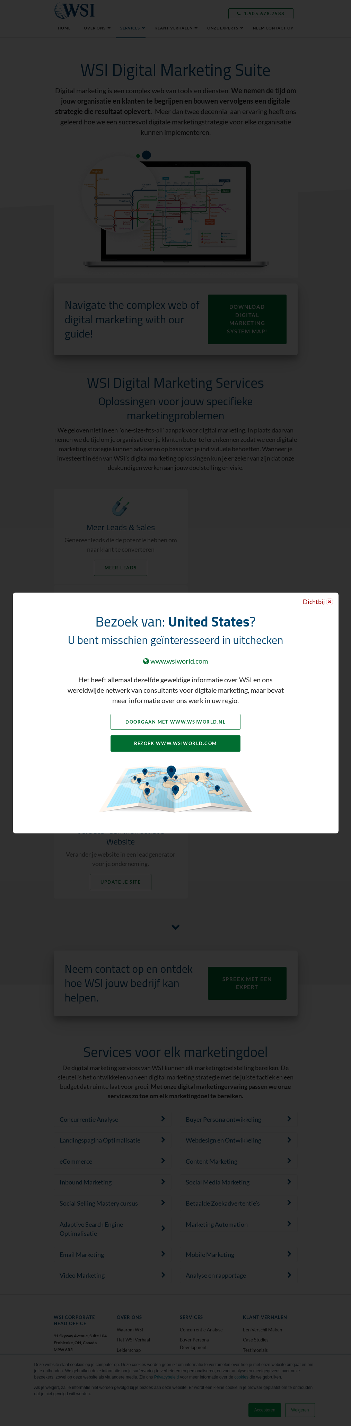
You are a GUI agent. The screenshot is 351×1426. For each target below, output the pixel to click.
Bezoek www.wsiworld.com (175, 743)
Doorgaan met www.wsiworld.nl (175, 722)
